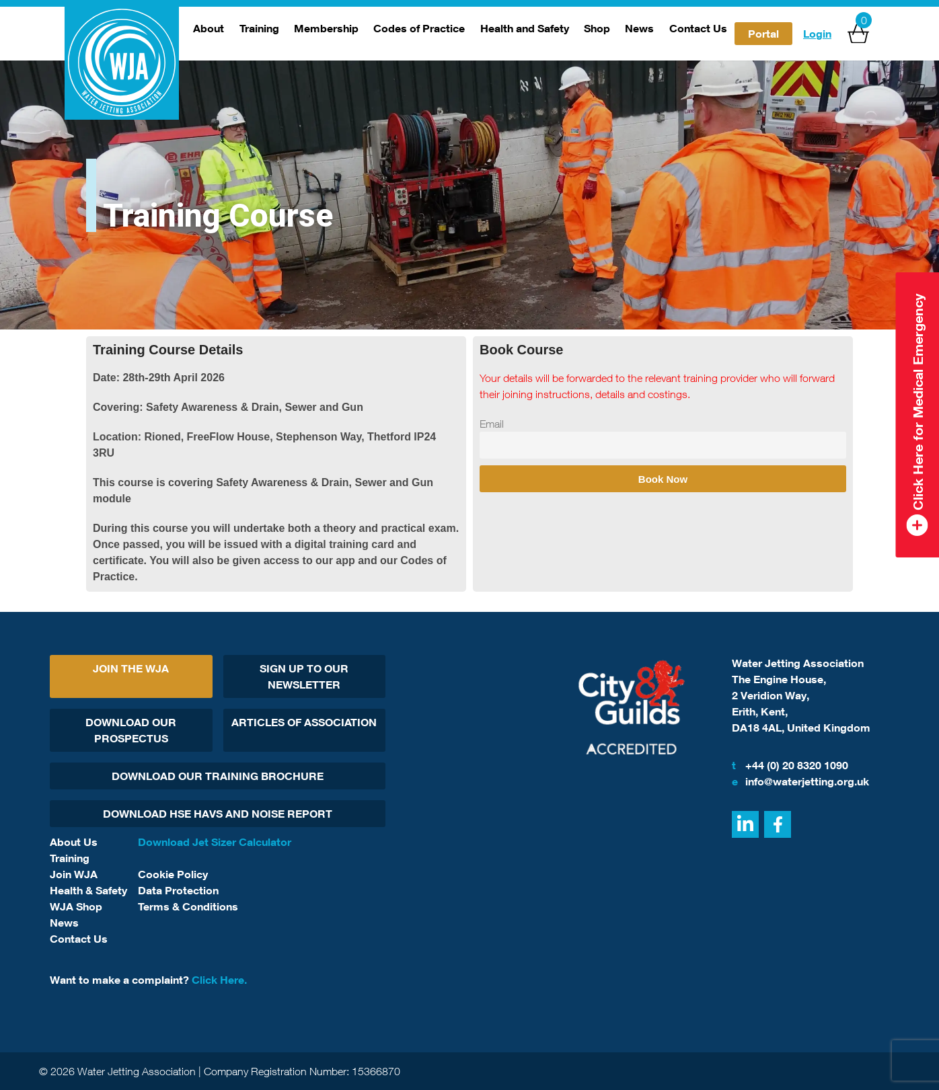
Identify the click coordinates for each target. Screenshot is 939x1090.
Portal (763, 33)
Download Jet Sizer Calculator (214, 842)
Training (259, 28)
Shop (597, 28)
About (208, 28)
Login (817, 33)
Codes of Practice (419, 28)
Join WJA (74, 874)
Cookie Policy (173, 874)
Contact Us (698, 28)
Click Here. (219, 979)
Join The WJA (131, 668)
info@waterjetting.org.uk (800, 781)
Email (492, 424)
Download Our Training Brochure (218, 776)
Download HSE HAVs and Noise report (217, 813)
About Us (74, 842)
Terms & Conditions (188, 906)
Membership (326, 28)
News (639, 28)
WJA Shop (76, 906)
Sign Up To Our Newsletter (304, 676)
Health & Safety (88, 890)
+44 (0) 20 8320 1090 (790, 765)
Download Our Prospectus (130, 730)
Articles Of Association (304, 722)
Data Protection (178, 890)
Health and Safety (524, 28)
